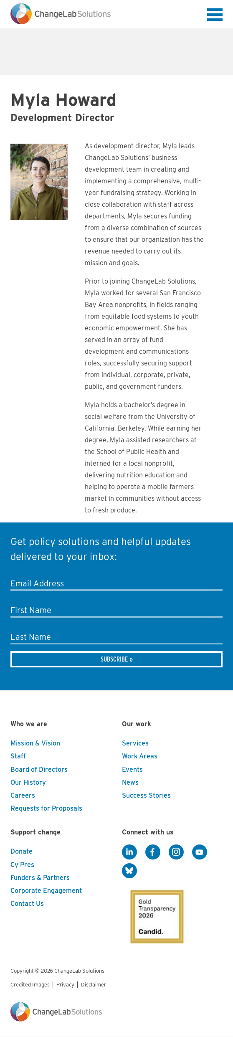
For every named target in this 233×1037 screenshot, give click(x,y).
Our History (28, 782)
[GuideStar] (155, 914)
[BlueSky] (129, 870)
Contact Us (27, 904)
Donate (21, 851)
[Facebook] (152, 852)
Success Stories (146, 795)
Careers (22, 795)
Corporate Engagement (46, 891)
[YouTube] (199, 852)
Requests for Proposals (46, 808)
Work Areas (139, 756)
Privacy (65, 984)
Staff (18, 756)
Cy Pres (22, 865)
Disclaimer (93, 984)
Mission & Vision (35, 743)
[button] (215, 16)
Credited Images (30, 984)
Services (135, 743)
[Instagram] (176, 852)
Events (132, 769)
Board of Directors (39, 769)
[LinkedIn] (129, 852)
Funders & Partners (40, 878)
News (130, 782)
